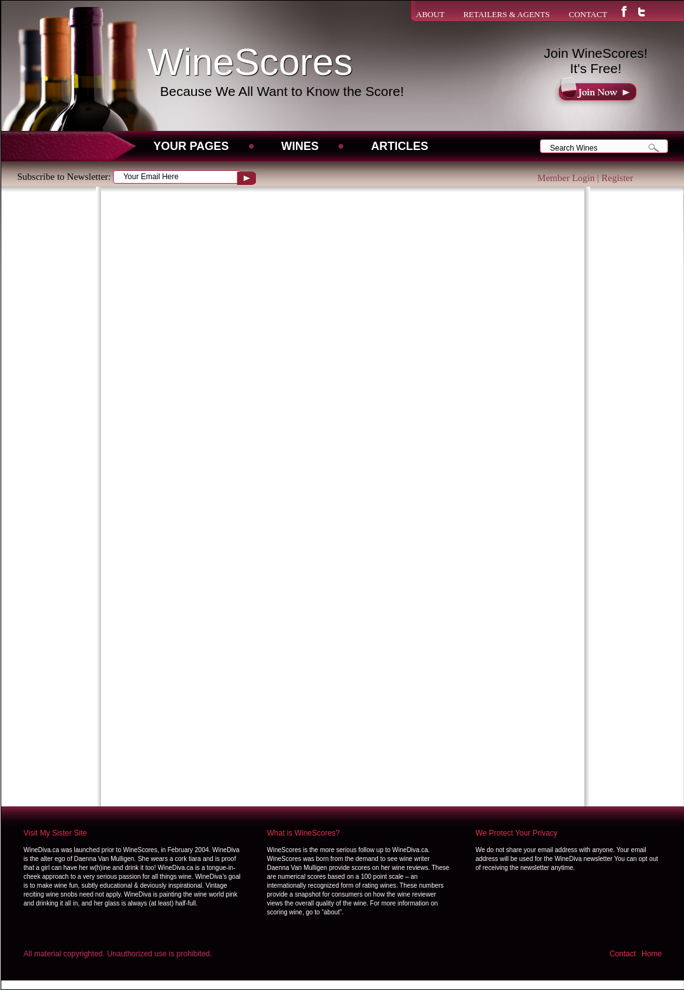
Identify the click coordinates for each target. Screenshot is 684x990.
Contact (623, 953)
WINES (300, 146)
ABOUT (430, 14)
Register (617, 178)
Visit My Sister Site (55, 833)
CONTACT (587, 14)
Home (651, 953)
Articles (399, 146)
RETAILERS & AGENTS (506, 14)
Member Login (565, 178)
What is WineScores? (303, 833)
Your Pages (191, 146)
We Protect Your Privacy (517, 833)
